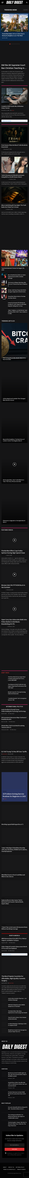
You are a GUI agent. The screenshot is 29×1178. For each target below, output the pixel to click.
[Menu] (3, 2)
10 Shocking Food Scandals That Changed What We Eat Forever (14, 399)
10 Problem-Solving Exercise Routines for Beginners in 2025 (14, 795)
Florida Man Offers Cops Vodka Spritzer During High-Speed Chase (13, 552)
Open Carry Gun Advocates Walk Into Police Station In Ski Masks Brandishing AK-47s (14, 621)
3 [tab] (12, 44)
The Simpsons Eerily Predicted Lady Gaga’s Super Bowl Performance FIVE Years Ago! (17, 686)
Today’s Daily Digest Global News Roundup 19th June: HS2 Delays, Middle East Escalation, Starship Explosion (14, 849)
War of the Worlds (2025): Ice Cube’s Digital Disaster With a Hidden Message (17, 276)
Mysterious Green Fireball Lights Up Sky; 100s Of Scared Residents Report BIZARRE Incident (17, 1074)
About (4, 1167)
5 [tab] (15, 44)
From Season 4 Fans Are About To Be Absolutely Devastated (14, 146)
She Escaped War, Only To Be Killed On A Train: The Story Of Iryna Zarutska (13, 480)
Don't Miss (5, 673)
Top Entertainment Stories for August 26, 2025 (12, 269)
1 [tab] (10, 44)
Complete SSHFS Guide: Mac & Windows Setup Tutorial (12, 107)
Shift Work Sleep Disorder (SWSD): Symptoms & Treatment (16, 1005)
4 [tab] (14, 44)
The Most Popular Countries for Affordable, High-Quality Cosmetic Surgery (13, 978)
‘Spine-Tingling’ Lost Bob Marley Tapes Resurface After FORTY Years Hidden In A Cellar (17, 311)
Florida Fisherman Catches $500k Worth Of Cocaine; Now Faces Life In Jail (17, 1093)
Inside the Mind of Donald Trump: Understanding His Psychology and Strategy (13, 710)
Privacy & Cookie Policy (9, 1169)
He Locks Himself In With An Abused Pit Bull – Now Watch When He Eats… (17, 1108)
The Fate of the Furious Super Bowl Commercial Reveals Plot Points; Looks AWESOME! (16, 678)
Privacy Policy (14, 1155)
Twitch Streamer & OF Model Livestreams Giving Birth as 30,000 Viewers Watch (12, 176)
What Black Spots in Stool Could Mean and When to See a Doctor (13, 876)
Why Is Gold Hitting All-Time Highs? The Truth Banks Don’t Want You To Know (13, 206)
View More (25, 10)
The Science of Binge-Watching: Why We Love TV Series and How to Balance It (17, 284)
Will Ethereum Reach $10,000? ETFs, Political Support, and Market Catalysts (14, 939)
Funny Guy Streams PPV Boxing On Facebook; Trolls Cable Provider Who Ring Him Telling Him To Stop (17, 304)
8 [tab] (19, 44)
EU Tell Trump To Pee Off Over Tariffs (14, 751)
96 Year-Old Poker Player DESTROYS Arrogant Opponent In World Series (17, 291)
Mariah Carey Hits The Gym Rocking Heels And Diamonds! (17, 693)
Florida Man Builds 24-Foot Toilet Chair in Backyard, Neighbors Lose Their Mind (13, 35)
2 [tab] (11, 44)
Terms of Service (21, 1169)
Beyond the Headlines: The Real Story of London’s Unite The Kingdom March (13, 440)
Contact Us (11, 1167)
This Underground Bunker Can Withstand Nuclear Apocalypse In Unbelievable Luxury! (16, 1116)
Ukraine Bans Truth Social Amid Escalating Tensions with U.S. (13, 726)
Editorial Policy (20, 1167)
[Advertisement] (14, 233)
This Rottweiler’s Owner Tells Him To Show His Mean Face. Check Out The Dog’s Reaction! (17, 1124)
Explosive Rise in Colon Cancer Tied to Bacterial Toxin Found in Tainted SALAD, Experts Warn (12, 902)
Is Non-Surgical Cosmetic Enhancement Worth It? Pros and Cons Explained (14, 947)
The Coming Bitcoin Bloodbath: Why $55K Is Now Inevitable (14, 358)
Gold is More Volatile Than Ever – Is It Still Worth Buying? (17, 999)
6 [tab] (16, 44)
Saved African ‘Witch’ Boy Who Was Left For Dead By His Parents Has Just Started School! (17, 1084)
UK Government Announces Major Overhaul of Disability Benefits (13, 718)
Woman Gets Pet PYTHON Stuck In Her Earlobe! (13, 586)
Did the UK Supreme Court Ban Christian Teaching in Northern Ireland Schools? (13, 68)
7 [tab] (17, 44)
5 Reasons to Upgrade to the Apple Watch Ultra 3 (14, 521)
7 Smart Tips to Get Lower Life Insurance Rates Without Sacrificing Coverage (14, 928)
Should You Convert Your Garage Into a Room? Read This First (17, 1030)
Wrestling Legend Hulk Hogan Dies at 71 (12, 824)
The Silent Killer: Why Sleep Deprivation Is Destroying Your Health (17, 1012)
